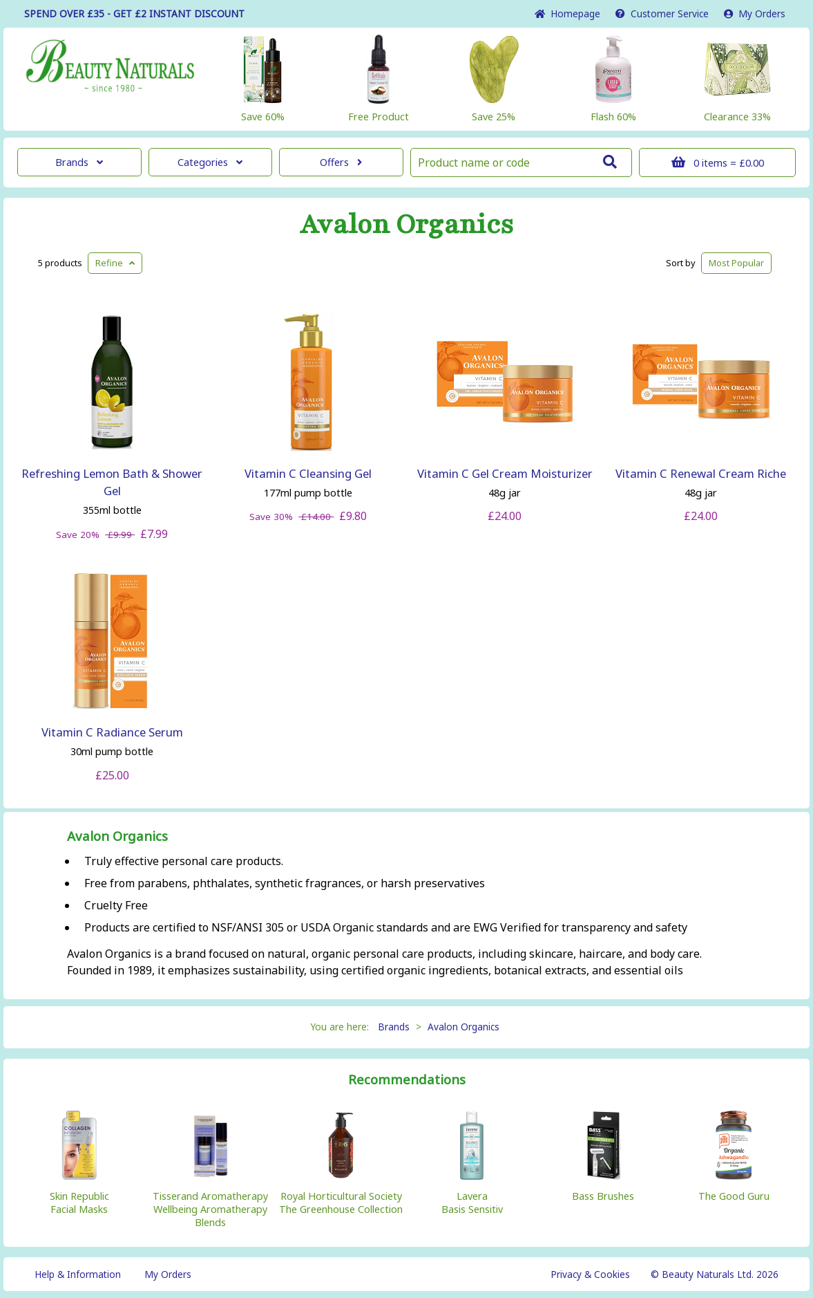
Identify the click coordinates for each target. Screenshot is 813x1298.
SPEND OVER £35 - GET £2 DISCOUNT (134, 13)
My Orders (754, 13)
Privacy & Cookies (590, 1274)
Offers (341, 162)
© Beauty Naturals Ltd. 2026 (714, 1274)
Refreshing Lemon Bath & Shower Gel (111, 482)
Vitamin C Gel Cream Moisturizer (505, 473)
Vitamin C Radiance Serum (112, 732)
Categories (210, 162)
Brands (79, 162)
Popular (736, 263)
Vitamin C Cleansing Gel (308, 473)
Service (662, 13)
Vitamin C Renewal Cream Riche (700, 473)
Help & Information (78, 1274)
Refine (115, 263)
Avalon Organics (407, 224)
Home (567, 13)
